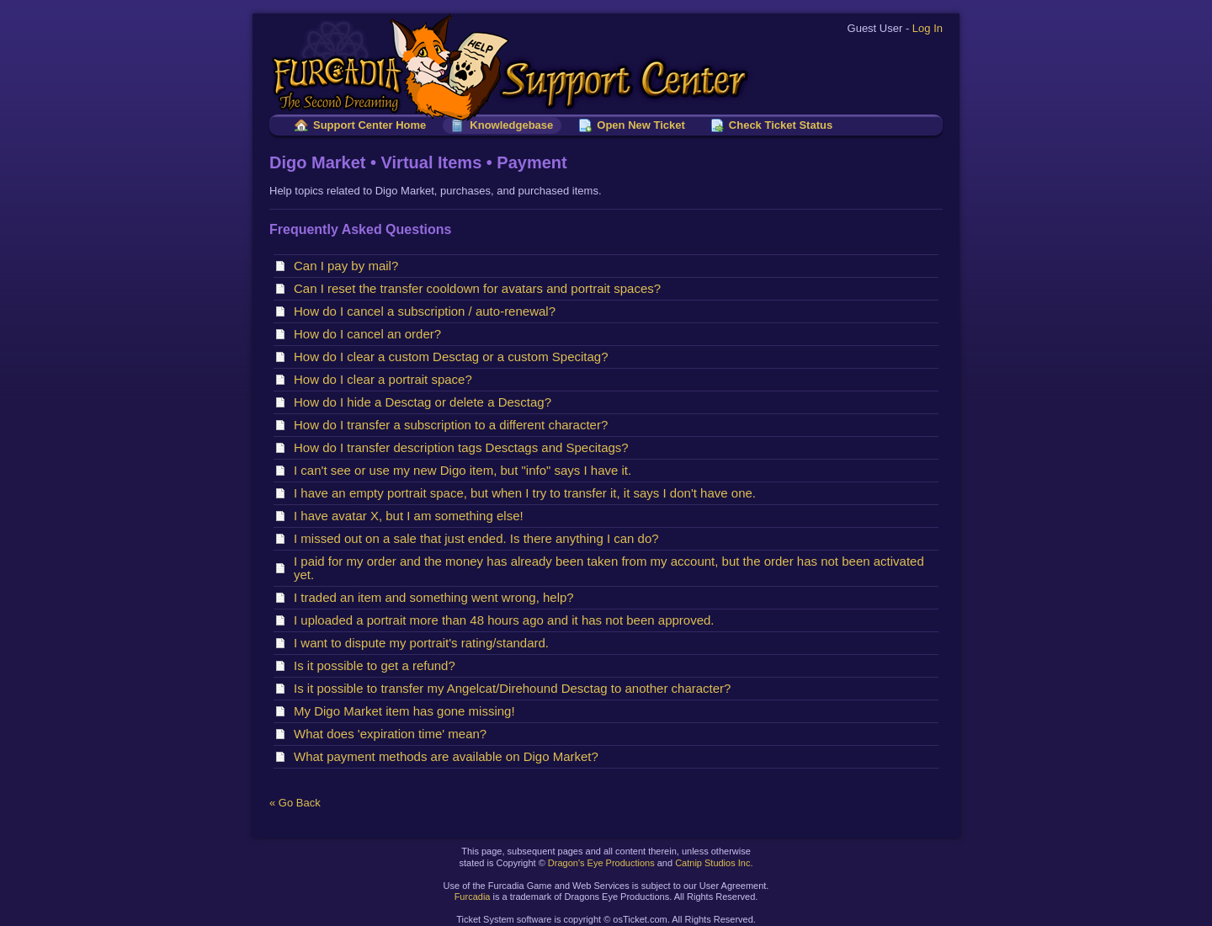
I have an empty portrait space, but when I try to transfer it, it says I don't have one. (528, 493)
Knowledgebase (511, 125)
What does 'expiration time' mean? (394, 733)
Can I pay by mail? (350, 265)
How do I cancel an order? (371, 334)
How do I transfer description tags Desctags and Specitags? (464, 447)
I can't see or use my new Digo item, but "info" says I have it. (466, 470)
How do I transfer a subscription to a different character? (454, 425)
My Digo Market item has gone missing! (408, 711)
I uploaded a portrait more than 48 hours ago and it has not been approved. (507, 620)
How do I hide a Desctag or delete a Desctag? (426, 402)
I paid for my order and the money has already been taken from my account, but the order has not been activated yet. (609, 568)
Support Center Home (369, 125)
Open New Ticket (641, 125)
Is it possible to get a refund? (378, 665)
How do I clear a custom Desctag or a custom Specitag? (454, 356)
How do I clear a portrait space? (386, 379)
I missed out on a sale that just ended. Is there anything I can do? (480, 538)
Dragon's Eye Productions (601, 863)
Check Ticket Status (780, 125)
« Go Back (295, 802)
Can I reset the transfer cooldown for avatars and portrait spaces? (480, 288)
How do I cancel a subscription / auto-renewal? (428, 311)
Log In (927, 28)
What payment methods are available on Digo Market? (449, 756)
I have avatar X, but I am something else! (412, 515)
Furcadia (472, 896)
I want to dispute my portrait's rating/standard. (425, 643)
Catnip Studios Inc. (713, 863)
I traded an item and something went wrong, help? (437, 597)
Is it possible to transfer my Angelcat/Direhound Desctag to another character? (516, 688)
